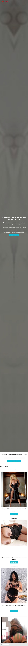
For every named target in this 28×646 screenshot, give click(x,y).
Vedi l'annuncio (14, 562)
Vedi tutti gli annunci (14, 235)
